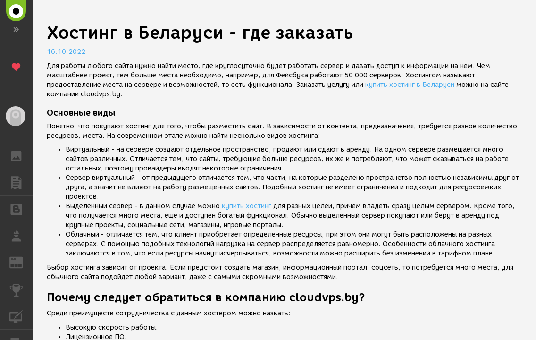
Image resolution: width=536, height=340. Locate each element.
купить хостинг (246, 206)
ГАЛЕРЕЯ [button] (21, 155)
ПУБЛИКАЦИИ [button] (21, 182)
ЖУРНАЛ (21, 262)
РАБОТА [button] (21, 235)
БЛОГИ (21, 208)
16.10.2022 (66, 52)
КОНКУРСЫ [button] (21, 289)
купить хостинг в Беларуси (409, 85)
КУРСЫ (21, 315)
